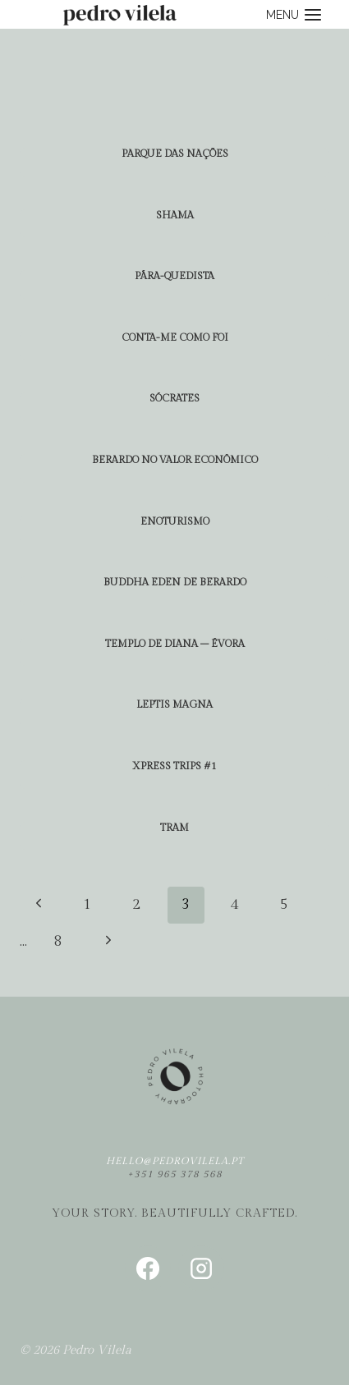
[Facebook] (148, 1268)
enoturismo (174, 521)
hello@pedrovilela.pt (175, 1161)
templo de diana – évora (175, 643)
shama (175, 215)
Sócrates (174, 398)
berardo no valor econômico (175, 459)
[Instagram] (201, 1268)
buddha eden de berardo (174, 582)
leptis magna (174, 704)
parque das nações (175, 153)
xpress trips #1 (174, 766)
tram (174, 827)
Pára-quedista (174, 276)
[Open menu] (294, 14)
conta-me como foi (175, 337)
